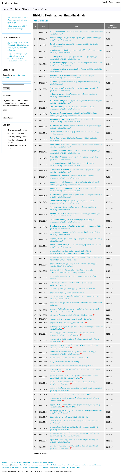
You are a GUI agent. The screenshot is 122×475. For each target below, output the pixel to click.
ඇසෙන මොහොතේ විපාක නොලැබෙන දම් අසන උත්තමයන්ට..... (73, 365)
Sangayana (6, 465)
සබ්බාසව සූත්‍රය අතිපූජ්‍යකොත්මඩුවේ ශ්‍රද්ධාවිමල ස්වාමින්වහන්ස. (73, 289)
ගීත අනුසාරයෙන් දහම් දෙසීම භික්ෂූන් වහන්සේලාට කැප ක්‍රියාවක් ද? (18, 20)
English (104, 2)
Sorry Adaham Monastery (71, 465)
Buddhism (14, 465)
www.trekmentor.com (38, 465)
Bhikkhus (26, 9)
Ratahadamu (75, 467)
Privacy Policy (22, 462)
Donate (36, 9)
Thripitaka (15, 9)
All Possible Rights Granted (38, 462)
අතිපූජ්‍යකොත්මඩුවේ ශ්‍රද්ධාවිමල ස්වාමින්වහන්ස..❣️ (68, 323)
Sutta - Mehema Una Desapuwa (40, 467)
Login (118, 2)
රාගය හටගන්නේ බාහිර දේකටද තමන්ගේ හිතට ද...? (69, 358)
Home (5, 9)
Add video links (41, 21)
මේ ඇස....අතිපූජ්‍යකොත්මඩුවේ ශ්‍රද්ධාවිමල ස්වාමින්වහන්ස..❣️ (72, 315)
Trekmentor (10, 3)
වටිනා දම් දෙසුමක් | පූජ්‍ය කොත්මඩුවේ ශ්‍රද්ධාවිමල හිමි (69, 417)
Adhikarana (96, 465)
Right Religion (25, 465)
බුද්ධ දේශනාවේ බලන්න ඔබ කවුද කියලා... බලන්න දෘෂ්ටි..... (71, 394)
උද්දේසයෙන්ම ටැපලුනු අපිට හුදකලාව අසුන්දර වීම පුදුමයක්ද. (72, 319)
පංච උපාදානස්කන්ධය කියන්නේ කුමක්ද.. (65, 362)
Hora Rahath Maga (54, 465)
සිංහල (111, 2)
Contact (45, 9)
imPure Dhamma (21, 467)
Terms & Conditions (9, 462)
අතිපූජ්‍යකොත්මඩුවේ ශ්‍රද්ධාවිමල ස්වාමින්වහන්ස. (67, 293)
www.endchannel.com (61, 467)
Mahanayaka (86, 465)
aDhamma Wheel (8, 467)
